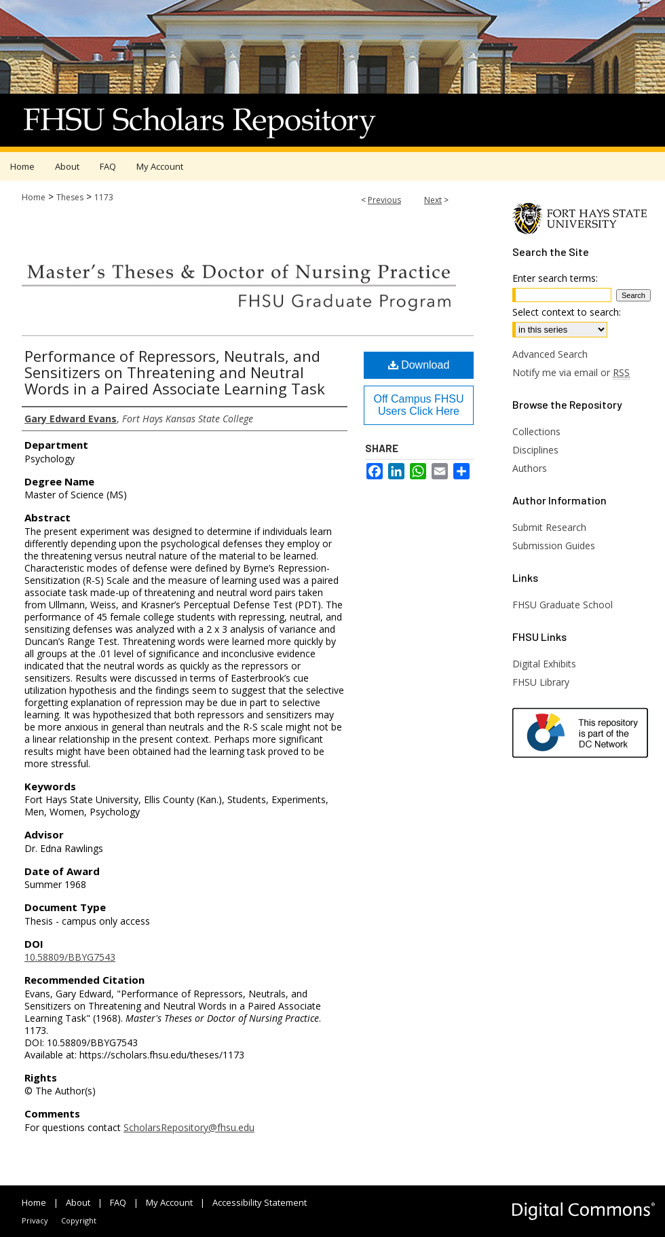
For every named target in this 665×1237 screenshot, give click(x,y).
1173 (103, 197)
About (78, 1202)
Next (433, 200)
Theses (69, 197)
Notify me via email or (571, 372)
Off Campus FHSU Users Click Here (418, 405)
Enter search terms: (555, 278)
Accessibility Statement (259, 1202)
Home (33, 197)
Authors (529, 468)
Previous (384, 200)
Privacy (35, 1220)
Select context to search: (566, 312)
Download (419, 365)
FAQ (118, 1202)
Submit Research (549, 527)
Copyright (78, 1220)
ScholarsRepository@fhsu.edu (189, 1127)
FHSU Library (540, 682)
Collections (536, 431)
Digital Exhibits (544, 663)
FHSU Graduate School (562, 604)
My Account (169, 1202)
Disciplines (535, 449)
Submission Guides (553, 545)
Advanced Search (550, 354)
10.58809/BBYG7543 (69, 956)
